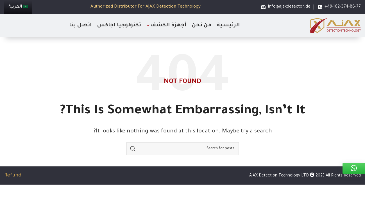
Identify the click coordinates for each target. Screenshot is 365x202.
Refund (12, 175)
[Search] (182, 148)
